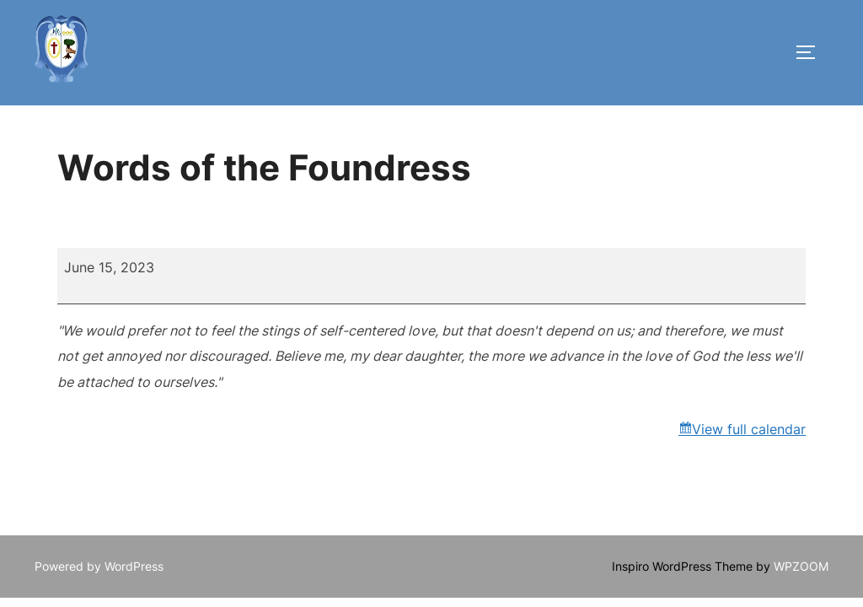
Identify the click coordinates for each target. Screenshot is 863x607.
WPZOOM (801, 566)
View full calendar (749, 429)
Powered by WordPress (99, 566)
